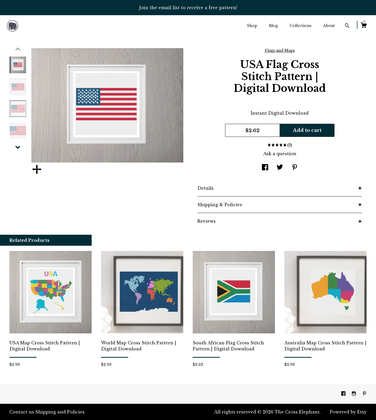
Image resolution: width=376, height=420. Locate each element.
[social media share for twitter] (280, 167)
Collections (301, 25)
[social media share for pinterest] (294, 167)
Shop (252, 25)
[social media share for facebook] (265, 167)
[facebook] (344, 393)
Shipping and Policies (60, 412)
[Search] (347, 26)
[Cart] (364, 26)
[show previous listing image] (17, 49)
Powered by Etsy (348, 412)
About (329, 25)
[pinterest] (364, 393)
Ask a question (279, 153)
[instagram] (354, 393)
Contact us (21, 412)
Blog (273, 25)
